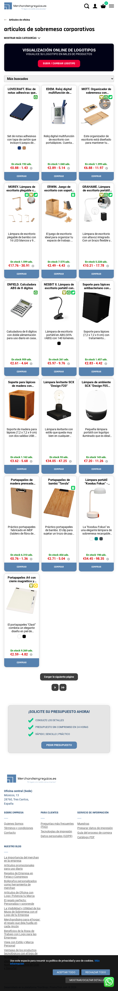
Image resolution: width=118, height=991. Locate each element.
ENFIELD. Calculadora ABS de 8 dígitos (21, 286)
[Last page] (62, 687)
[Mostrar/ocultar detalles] (87, 980)
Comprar (22, 176)
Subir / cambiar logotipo (59, 63)
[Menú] (110, 6)
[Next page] (55, 687)
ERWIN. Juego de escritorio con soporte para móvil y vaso (58, 190)
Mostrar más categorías (20, 38)
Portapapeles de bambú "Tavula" (59, 481)
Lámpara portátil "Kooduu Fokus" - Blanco (96, 483)
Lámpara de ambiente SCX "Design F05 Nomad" (96, 385)
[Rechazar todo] (95, 972)
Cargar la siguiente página (59, 677)
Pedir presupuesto (59, 745)
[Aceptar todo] (66, 972)
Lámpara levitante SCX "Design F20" (58, 384)
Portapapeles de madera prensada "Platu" (21, 483)
